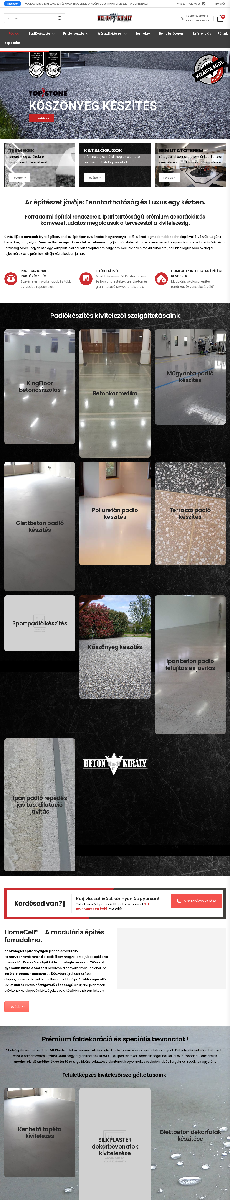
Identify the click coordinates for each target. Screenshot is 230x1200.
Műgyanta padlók (134, 1090)
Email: (8, 1084)
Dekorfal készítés (16, 1152)
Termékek (142, 33)
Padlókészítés (39, 33)
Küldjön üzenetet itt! (27, 1084)
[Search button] (60, 18)
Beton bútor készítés (18, 1172)
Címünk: (10, 1090)
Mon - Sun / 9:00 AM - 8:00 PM (24, 1113)
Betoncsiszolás (132, 1077)
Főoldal (14, 33)
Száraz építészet (109, 33)
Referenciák (202, 33)
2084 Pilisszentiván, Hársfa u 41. (30, 1098)
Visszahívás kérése (199, 637)
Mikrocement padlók (136, 1097)
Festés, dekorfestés (18, 1159)
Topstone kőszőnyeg (186, 1090)
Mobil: (8, 1077)
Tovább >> (41, 118)
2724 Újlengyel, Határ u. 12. (35, 1090)
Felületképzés (73, 33)
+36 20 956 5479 (25, 1077)
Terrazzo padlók (183, 1077)
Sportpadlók (181, 1084)
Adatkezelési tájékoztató (69, 1141)
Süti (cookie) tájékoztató (77, 1149)
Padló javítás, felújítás (187, 1097)
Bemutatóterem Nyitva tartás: (27, 1107)
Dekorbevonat (14, 1146)
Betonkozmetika (133, 1084)
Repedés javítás (183, 1103)
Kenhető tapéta (15, 1139)
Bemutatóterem (171, 33)
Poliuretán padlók (134, 1103)
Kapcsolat (12, 43)
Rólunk (223, 33)
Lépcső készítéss (16, 1166)
